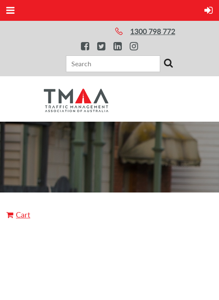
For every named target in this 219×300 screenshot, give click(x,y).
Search (168, 62)
